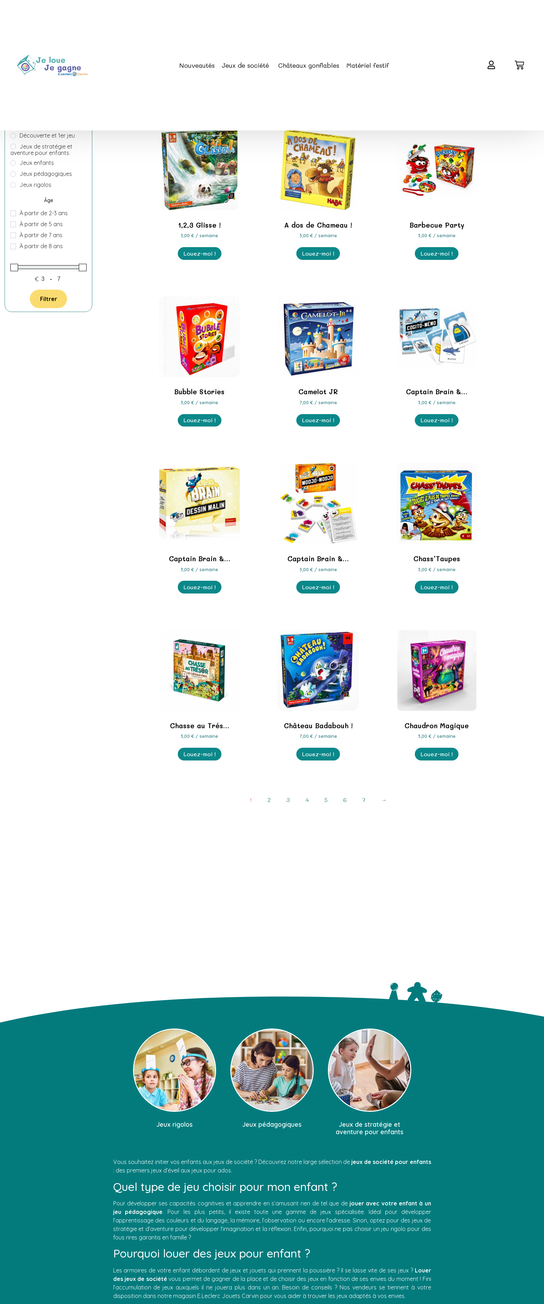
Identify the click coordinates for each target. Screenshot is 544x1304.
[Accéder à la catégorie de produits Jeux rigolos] (174, 1080)
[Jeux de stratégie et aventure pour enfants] (13, 146)
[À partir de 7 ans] (13, 235)
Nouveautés (197, 65)
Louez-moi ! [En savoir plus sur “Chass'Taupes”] (437, 587)
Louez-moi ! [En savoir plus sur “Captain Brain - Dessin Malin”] (199, 587)
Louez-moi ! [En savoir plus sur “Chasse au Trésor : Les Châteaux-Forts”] (199, 754)
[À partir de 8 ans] (13, 246)
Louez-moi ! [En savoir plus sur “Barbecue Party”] (437, 253)
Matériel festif (367, 65)
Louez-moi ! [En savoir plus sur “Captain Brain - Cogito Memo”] (437, 420)
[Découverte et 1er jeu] (13, 136)
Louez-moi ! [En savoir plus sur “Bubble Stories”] (199, 420)
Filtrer (48, 298)
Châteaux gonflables (308, 65)
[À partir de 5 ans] (13, 224)
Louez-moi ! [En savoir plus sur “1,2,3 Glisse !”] (199, 253)
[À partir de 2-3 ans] (13, 213)
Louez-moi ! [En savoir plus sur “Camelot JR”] (318, 420)
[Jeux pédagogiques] (13, 174)
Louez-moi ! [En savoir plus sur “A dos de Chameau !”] (318, 253)
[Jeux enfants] (13, 163)
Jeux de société (246, 65)
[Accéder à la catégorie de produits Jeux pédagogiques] (272, 1080)
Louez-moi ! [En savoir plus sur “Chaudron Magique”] (437, 754)
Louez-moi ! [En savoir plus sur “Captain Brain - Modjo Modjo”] (318, 587)
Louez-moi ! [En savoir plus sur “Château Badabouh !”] (318, 754)
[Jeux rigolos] (13, 185)
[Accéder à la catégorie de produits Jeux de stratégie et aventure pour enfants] (369, 1083)
